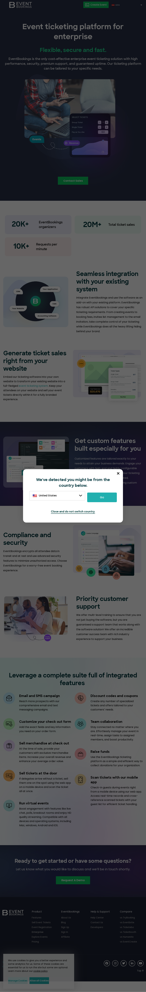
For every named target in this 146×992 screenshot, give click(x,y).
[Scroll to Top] (140, 980)
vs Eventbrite (127, 932)
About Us (66, 927)
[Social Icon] (105, 973)
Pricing (35, 951)
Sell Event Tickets (41, 932)
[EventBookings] (21, 5)
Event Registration (42, 936)
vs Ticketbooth (128, 941)
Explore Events (40, 946)
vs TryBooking (127, 927)
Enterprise (38, 941)
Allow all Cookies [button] (53, 980)
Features (37, 927)
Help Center (97, 927)
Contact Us (97, 932)
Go (102, 497)
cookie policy (39, 970)
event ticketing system (33, 386)
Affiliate (65, 946)
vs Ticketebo (127, 936)
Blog (63, 932)
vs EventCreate (128, 951)
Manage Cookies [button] (22, 980)
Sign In (64, 941)
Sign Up (65, 936)
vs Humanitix (127, 946)
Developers (97, 936)
